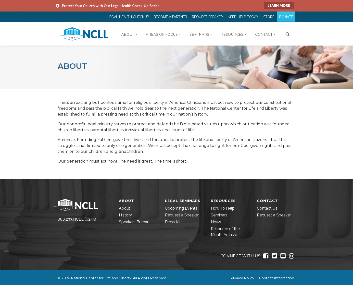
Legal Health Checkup (128, 17)
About (124, 208)
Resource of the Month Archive (225, 231)
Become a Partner (170, 17)
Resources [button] (232, 34)
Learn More (279, 5)
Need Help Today (243, 17)
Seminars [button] (199, 34)
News (216, 222)
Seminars (219, 215)
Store (268, 17)
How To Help (223, 208)
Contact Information (276, 278)
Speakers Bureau (134, 222)
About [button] (127, 34)
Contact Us (267, 208)
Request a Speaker (182, 215)
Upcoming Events (181, 208)
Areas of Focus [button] (162, 34)
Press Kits (174, 222)
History (125, 215)
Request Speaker (207, 17)
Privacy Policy (242, 278)
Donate (286, 17)
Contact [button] (263, 34)
